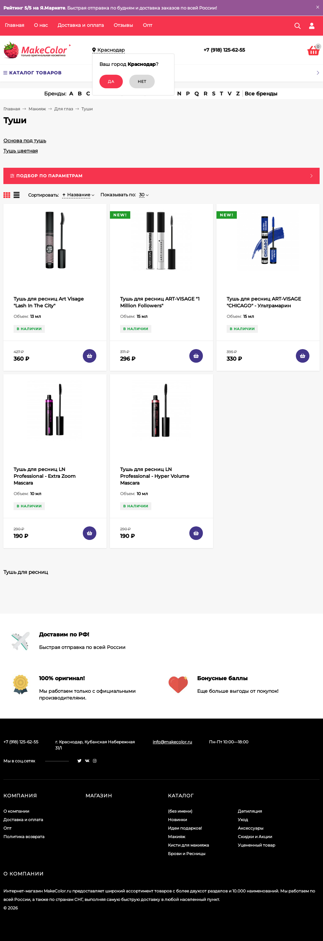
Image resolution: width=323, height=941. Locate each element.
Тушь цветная (20, 151)
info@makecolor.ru (172, 741)
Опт (147, 25)
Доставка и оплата (81, 25)
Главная (14, 25)
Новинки (177, 819)
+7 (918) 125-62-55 (224, 50)
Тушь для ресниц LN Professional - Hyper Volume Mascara (154, 476)
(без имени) (180, 811)
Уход (243, 819)
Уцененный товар (256, 845)
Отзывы (123, 25)
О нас (41, 25)
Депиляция (250, 811)
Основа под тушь (24, 141)
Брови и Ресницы (186, 853)
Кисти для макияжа (188, 845)
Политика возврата (23, 836)
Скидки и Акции (255, 836)
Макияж (37, 108)
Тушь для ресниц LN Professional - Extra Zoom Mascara (45, 476)
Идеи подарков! (185, 828)
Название (76, 194)
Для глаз (63, 108)
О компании (16, 811)
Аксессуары (250, 828)
